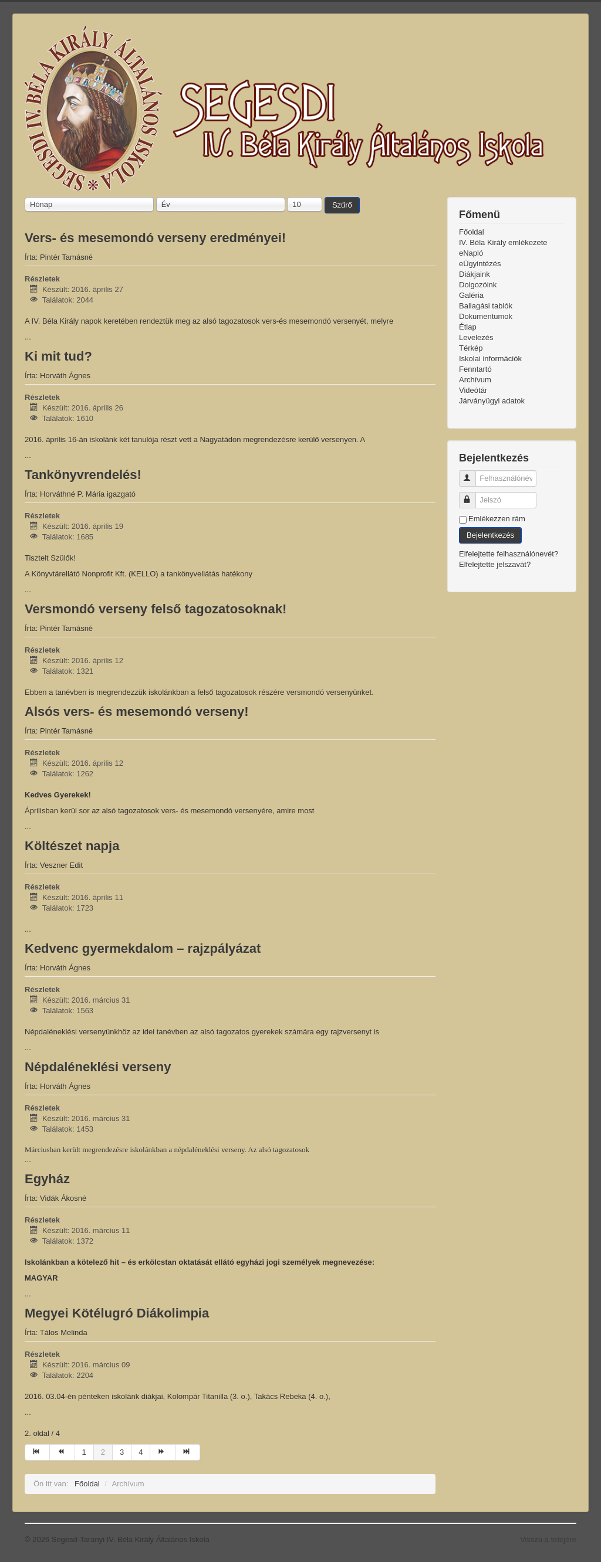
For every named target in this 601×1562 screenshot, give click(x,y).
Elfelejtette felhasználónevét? (508, 553)
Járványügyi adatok (492, 400)
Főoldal (471, 231)
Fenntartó (475, 369)
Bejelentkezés (490, 535)
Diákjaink (474, 274)
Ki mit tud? (58, 356)
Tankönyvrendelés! (83, 474)
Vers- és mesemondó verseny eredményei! (155, 237)
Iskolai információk (490, 358)
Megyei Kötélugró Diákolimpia (117, 1313)
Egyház (47, 1179)
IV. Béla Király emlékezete (503, 242)
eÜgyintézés (480, 263)
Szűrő (342, 205)
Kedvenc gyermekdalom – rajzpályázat (143, 948)
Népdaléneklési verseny (98, 1067)
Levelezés (476, 337)
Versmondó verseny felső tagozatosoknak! (155, 609)
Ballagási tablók (485, 305)
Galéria (471, 295)
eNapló (471, 253)
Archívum (475, 379)
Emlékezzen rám (496, 518)
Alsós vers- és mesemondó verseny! (137, 711)
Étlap (468, 326)
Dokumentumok (485, 316)
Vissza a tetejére (548, 1539)
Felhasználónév (472, 473)
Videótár (473, 390)
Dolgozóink (478, 284)
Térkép (470, 348)
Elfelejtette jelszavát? (495, 564)
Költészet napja (72, 845)
